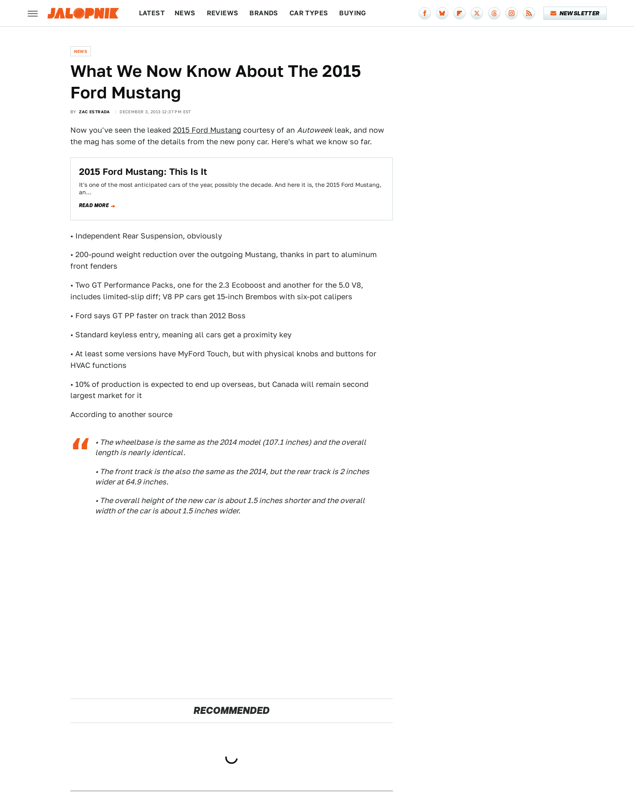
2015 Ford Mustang (207, 130)
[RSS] (529, 13)
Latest (152, 13)
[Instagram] (511, 13)
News (185, 13)
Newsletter (575, 13)
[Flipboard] (459, 13)
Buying (352, 13)
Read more (94, 205)
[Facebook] (425, 13)
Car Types (308, 13)
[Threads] (494, 13)
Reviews (223, 13)
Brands (263, 13)
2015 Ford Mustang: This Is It (143, 171)
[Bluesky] (442, 13)
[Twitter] (477, 13)
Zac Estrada (94, 111)
